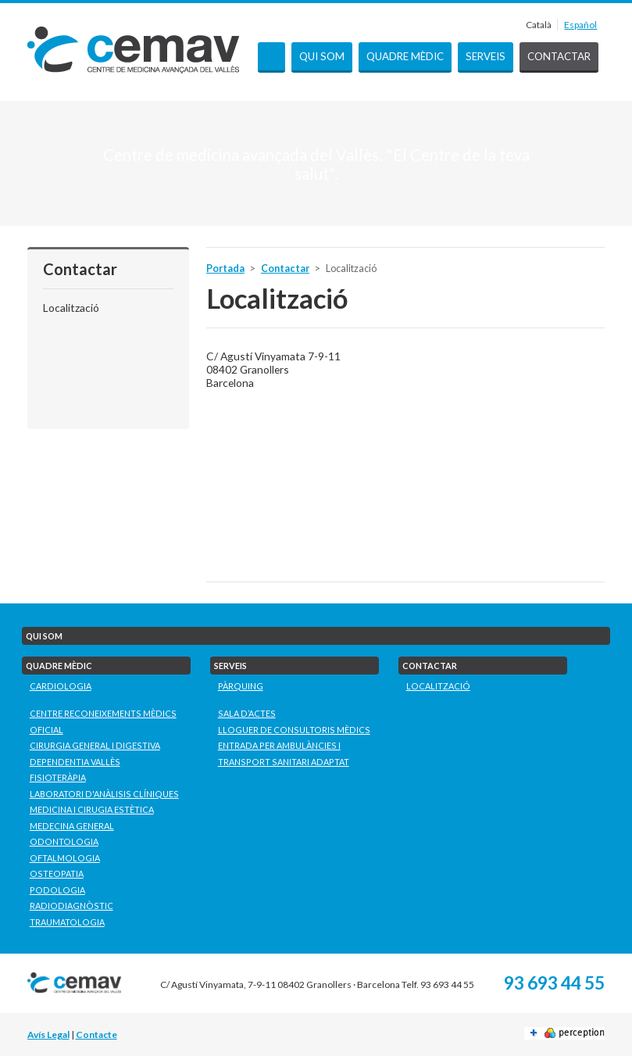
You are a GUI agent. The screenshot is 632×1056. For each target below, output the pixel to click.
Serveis (485, 56)
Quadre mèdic (405, 56)
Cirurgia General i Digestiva (95, 745)
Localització (71, 307)
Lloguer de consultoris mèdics (294, 730)
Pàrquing (240, 686)
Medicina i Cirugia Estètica (92, 809)
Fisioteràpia (58, 777)
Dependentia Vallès (75, 762)
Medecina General (72, 826)
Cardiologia (60, 686)
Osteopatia (57, 873)
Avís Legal (48, 1034)
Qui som (322, 56)
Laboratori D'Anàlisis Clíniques (104, 794)
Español (580, 24)
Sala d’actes (247, 713)
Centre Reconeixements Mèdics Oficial (103, 721)
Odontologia (64, 841)
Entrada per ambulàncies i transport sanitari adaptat (283, 753)
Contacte (96, 1034)
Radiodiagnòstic (71, 905)
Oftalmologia (65, 858)
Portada (271, 57)
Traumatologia (67, 922)
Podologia (57, 890)
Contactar (559, 56)
